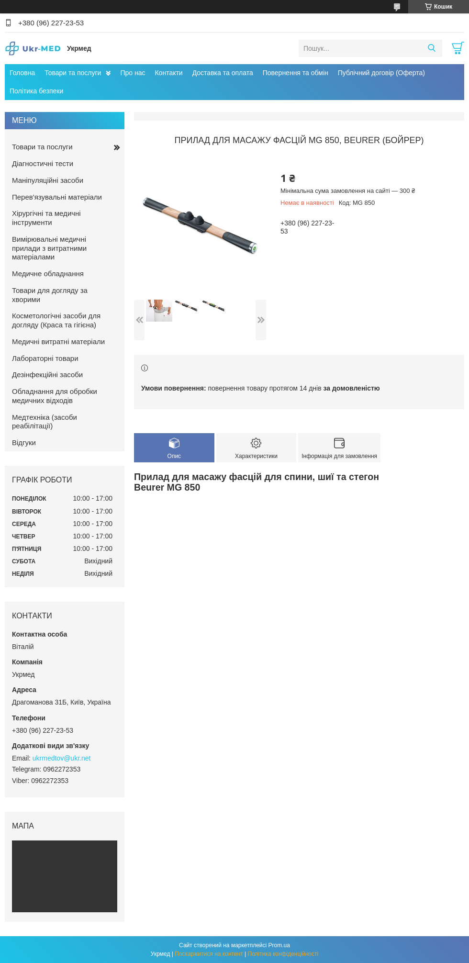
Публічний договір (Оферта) (381, 73)
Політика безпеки (36, 91)
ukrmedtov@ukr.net (62, 758)
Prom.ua (279, 945)
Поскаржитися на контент (209, 954)
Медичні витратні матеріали (58, 341)
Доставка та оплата (222, 73)
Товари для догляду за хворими (50, 294)
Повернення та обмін (295, 73)
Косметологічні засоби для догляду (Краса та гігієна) (56, 320)
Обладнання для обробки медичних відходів (54, 395)
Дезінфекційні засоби (47, 374)
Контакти (168, 73)
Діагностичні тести (42, 163)
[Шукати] (431, 48)
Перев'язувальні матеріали (57, 197)
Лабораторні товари (45, 358)
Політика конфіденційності (283, 954)
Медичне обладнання (48, 273)
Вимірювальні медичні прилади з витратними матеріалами (49, 248)
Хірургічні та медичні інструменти (46, 217)
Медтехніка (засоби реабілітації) (44, 421)
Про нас (132, 73)
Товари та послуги (73, 73)
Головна (22, 73)
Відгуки (24, 442)
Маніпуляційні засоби (47, 180)
